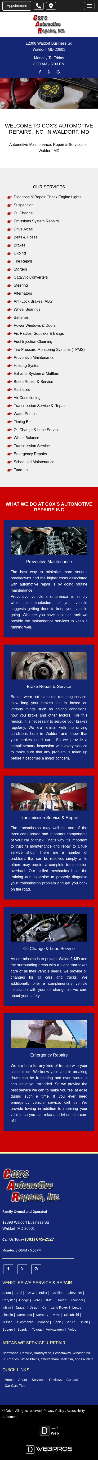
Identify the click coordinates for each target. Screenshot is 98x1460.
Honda (61, 1300)
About (22, 1380)
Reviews (55, 1380)
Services (38, 1380)
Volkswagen (55, 1329)
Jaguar (20, 1307)
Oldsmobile (25, 1322)
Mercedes (24, 1315)
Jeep (33, 1307)
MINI (56, 1315)
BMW (31, 1293)
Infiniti (6, 1307)
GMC (48, 1300)
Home (9, 1380)
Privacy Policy (54, 1411)
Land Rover (59, 1307)
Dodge (24, 1300)
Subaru (7, 1329)
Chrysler (8, 1300)
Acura (6, 1293)
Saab (57, 1322)
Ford (36, 1300)
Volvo (72, 1329)
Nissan (7, 1322)
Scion (84, 1322)
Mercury (42, 1315)
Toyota (36, 1329)
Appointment (17, 6)
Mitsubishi (71, 1315)
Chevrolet (75, 1293)
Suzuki (22, 1329)
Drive (9, 1411)
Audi (18, 1293)
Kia (44, 1307)
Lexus (76, 1307)
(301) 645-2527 (39, 1239)
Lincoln (7, 1315)
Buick (43, 1293)
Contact (72, 1380)
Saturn (70, 1322)
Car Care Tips (15, 1386)
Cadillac (57, 1293)
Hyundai (77, 1300)
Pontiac (43, 1322)
